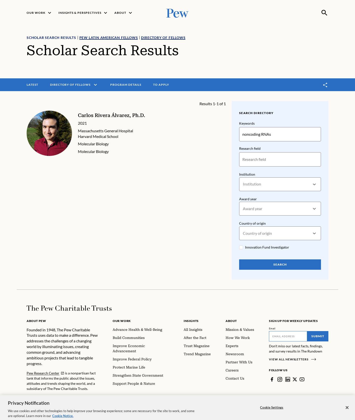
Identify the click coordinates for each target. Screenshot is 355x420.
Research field (250, 148)
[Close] (347, 410)
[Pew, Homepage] (177, 13)
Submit (317, 336)
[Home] (69, 308)
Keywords (247, 123)
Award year (248, 199)
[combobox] (243, 184)
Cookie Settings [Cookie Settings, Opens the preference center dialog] (271, 410)
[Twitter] (295, 379)
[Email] (288, 336)
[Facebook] (272, 379)
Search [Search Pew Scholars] (280, 264)
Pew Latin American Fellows (108, 37)
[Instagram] (280, 379)
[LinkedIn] (288, 379)
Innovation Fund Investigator (267, 247)
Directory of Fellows (163, 37)
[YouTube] (302, 379)
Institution (247, 174)
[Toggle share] (325, 85)
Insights (191, 321)
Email (272, 328)
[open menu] (95, 85)
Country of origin (252, 223)
